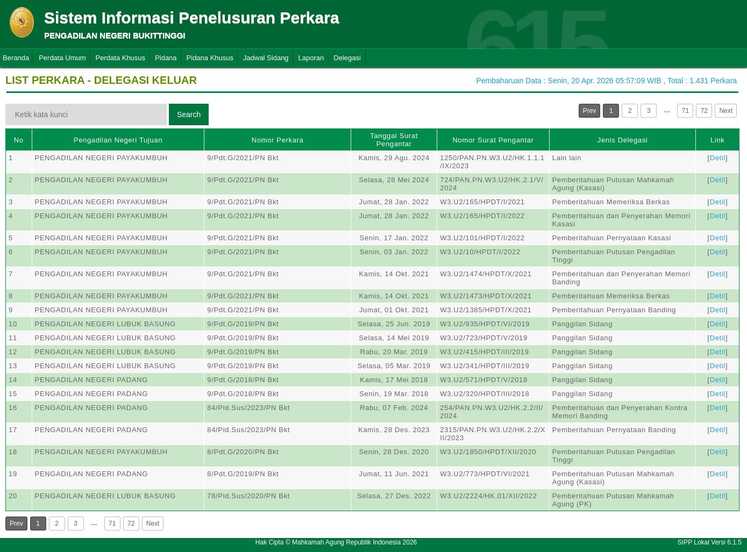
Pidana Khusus (210, 58)
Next (725, 110)
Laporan (311, 58)
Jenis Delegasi (622, 140)
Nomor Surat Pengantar (493, 140)
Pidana (165, 58)
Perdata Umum (62, 58)
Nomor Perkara (278, 140)
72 (704, 110)
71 (685, 110)
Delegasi (347, 58)
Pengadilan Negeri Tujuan (118, 140)
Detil (717, 158)
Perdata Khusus (121, 58)
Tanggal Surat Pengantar (394, 140)
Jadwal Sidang (266, 58)
